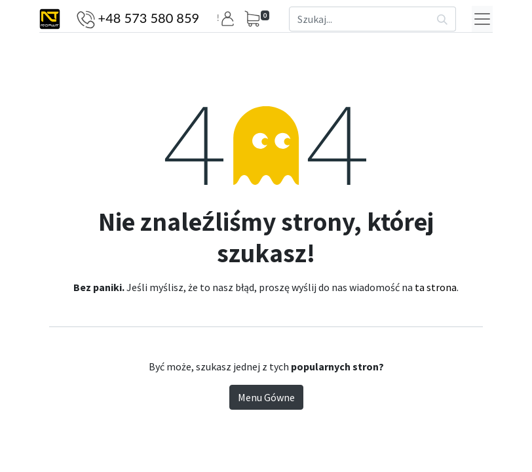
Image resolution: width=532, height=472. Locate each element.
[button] (229, 18)
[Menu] (482, 19)
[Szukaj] (442, 19)
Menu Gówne (266, 397)
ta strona (436, 287)
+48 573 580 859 (149, 18)
